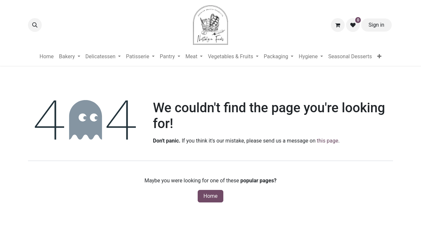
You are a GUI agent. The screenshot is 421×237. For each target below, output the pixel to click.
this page (327, 141)
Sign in (376, 25)
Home (210, 196)
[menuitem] (46, 56)
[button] (35, 25)
